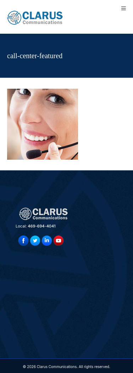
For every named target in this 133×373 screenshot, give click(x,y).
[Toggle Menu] (123, 8)
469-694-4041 (41, 226)
